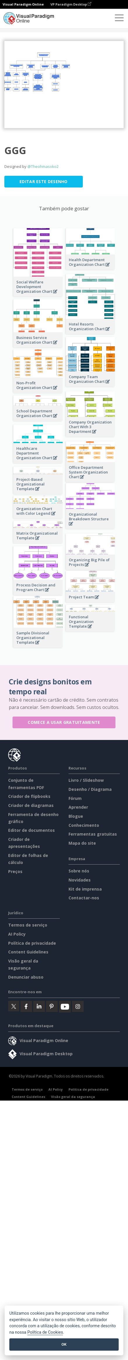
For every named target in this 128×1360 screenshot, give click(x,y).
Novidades (80, 880)
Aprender (78, 807)
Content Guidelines (28, 952)
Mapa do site (82, 843)
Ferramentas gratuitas (93, 834)
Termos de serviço (27, 925)
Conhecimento (84, 825)
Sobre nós (79, 871)
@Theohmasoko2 (43, 166)
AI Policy (17, 934)
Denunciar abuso (25, 977)
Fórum (75, 798)
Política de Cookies (45, 1332)
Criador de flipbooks (29, 796)
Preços (15, 871)
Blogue (76, 816)
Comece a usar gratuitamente (64, 722)
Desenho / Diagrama (90, 789)
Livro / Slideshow (86, 780)
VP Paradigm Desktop (70, 4)
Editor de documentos (31, 830)
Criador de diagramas (31, 805)
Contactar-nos (84, 898)
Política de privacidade (32, 943)
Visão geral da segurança (73, 1096)
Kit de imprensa (85, 889)
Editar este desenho (44, 181)
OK (64, 1344)
